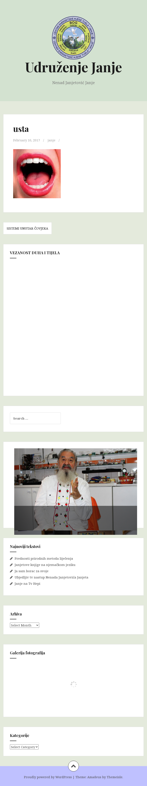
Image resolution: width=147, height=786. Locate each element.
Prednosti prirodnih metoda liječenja (44, 558)
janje (52, 140)
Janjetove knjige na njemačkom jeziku (45, 564)
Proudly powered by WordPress (48, 777)
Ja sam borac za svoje (31, 571)
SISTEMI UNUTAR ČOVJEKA (27, 228)
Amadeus (94, 777)
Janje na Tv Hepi (27, 583)
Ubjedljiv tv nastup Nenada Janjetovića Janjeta (51, 577)
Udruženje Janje (73, 67)
